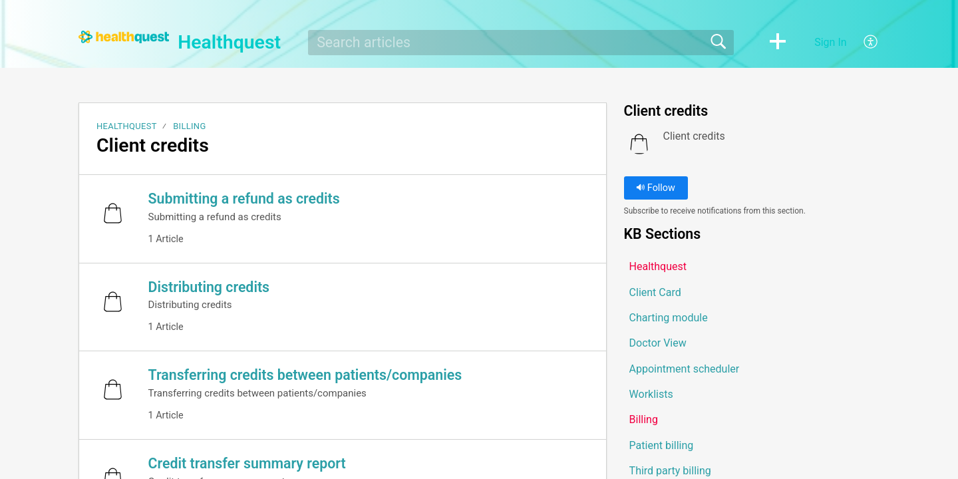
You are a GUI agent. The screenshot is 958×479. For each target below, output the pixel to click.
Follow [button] (655, 188)
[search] (521, 42)
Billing (189, 126)
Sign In (830, 42)
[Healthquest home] (124, 37)
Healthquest (126, 126)
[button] (777, 43)
